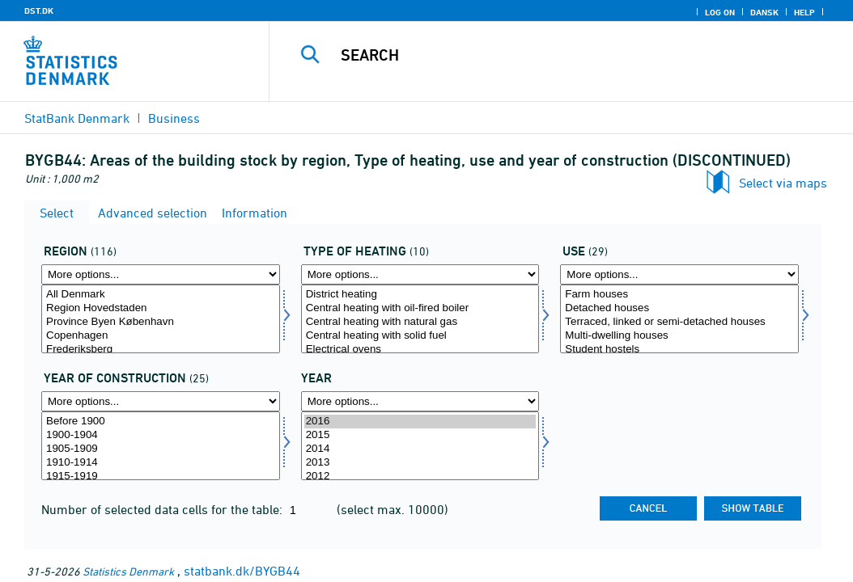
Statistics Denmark (128, 571)
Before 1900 (161, 421)
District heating (420, 295)
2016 (420, 421)
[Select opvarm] (420, 319)
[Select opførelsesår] (160, 445)
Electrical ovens (420, 349)
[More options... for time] (420, 401)
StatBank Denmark (76, 118)
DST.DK (38, 10)
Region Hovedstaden (161, 308)
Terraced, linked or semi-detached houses (679, 322)
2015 (420, 435)
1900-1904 (161, 435)
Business (174, 118)
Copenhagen (161, 336)
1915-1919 (161, 476)
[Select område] (160, 319)
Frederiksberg (161, 349)
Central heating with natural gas (420, 322)
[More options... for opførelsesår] (160, 401)
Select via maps (783, 182)
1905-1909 (161, 449)
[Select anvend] (679, 319)
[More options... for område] (160, 274)
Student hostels (679, 349)
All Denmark (161, 295)
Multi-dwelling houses (679, 336)
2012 (420, 476)
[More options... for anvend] (679, 274)
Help (804, 12)
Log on (720, 12)
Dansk (764, 12)
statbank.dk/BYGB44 (242, 570)
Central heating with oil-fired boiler (420, 308)
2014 (420, 449)
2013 (420, 463)
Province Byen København (161, 322)
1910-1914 (161, 463)
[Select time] (420, 445)
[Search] (565, 55)
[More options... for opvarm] (420, 274)
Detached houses (679, 308)
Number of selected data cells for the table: (163, 509)
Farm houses (679, 295)
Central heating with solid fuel (420, 336)
